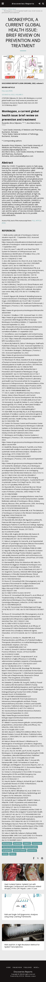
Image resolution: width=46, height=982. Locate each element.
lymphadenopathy (31, 847)
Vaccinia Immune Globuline (12, 847)
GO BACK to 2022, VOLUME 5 (12, 94)
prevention (32, 850)
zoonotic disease (19, 850)
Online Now (12, 9)
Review (12, 854)
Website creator (30, 976)
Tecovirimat (37, 843)
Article (5, 854)
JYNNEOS (27, 843)
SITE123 (21, 976)
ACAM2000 (17, 843)
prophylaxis (7, 850)
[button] (3, 3)
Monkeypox (7, 843)
